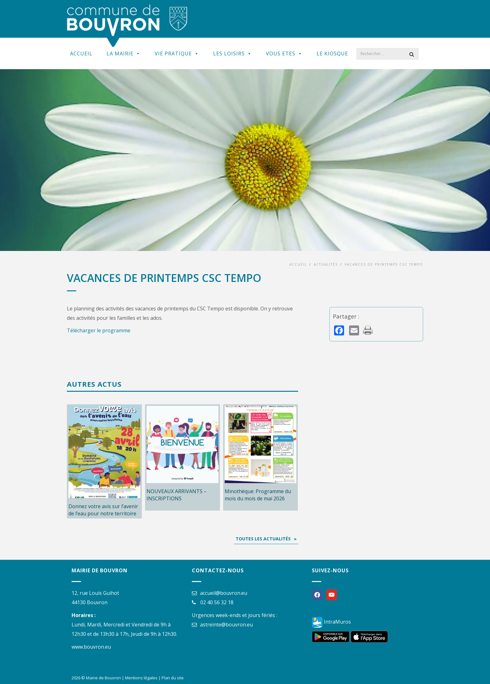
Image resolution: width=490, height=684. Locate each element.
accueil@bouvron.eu (223, 593)
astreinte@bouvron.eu (226, 624)
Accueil (81, 53)
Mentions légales (141, 678)
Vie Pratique (177, 53)
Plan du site (173, 678)
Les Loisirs (232, 53)
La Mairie (124, 53)
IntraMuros (331, 621)
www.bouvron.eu (91, 646)
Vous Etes (284, 53)
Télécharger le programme (98, 330)
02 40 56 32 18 (216, 602)
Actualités (326, 264)
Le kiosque (332, 53)
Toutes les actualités (263, 539)
